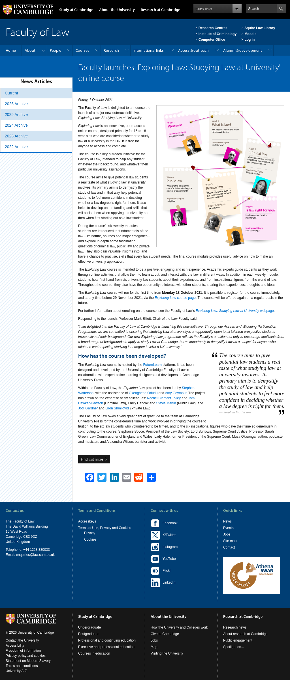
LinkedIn (163, 582)
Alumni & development (242, 50)
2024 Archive (16, 125)
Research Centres (213, 28)
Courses (82, 50)
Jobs (226, 534)
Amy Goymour (175, 393)
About (30, 50)
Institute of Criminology (218, 34)
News (227, 521)
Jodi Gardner (88, 408)
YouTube (163, 559)
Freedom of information (23, 651)
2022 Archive (16, 146)
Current (11, 93)
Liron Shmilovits (117, 408)
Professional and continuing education (107, 640)
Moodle (250, 34)
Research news (235, 627)
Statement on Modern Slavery (28, 661)
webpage (235, 311)
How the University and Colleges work (179, 627)
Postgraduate (88, 634)
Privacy (89, 533)
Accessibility (15, 645)
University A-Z (16, 671)
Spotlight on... (233, 647)
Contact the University (22, 640)
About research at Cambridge (245, 634)
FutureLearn (152, 365)
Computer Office (212, 40)
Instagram (164, 547)
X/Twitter (163, 535)
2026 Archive (16, 104)
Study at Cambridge (76, 9)
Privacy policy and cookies (26, 656)
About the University (117, 9)
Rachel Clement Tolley (164, 398)
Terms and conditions (22, 666)
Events (228, 528)
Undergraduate (89, 627)
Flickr (161, 570)
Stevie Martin (166, 403)
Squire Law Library (259, 28)
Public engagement (237, 640)
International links (148, 50)
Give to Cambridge (165, 634)
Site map (229, 541)
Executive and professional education (106, 647)
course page (175, 298)
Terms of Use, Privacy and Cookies (104, 528)
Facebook (164, 523)
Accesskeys (87, 521)
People (55, 50)
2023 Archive (16, 136)
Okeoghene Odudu (143, 393)
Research (111, 50)
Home (11, 50)
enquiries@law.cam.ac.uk (35, 555)
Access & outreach (193, 50)
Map (154, 647)
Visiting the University (167, 653)
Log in (249, 40)
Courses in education (94, 653)
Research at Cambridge (160, 9)
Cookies (90, 539)
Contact (229, 547)
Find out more (92, 459)
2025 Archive (16, 114)
